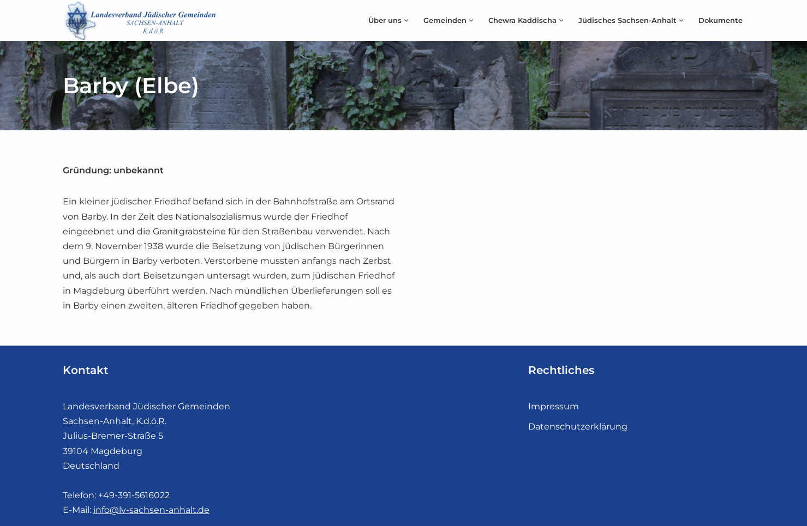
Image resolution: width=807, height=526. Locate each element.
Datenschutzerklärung (577, 426)
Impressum (553, 406)
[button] (406, 20)
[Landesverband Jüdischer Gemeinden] (142, 20)
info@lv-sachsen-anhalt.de (151, 510)
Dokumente (720, 20)
